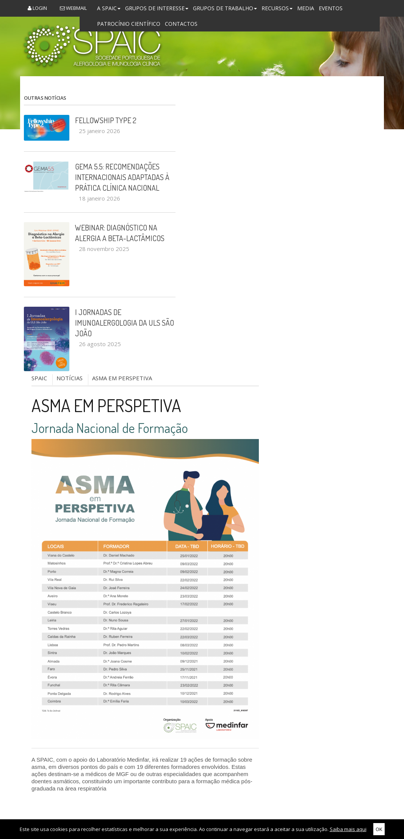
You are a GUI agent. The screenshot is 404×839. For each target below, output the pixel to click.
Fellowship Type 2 (105, 120)
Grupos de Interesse (156, 8)
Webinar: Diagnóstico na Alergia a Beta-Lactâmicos (119, 233)
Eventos (331, 8)
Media (305, 8)
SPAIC (39, 378)
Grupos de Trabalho (225, 8)
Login (37, 8)
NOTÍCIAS (69, 378)
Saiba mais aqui (348, 829)
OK (379, 829)
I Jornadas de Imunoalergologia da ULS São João (124, 322)
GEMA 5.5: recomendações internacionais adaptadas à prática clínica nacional (122, 177)
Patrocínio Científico (128, 23)
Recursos (277, 8)
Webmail (73, 8)
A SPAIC (109, 8)
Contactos (181, 23)
